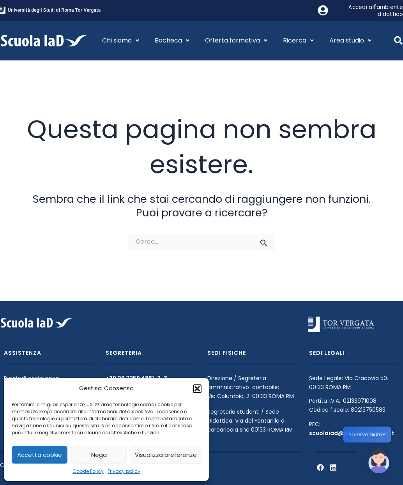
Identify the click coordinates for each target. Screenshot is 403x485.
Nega (99, 455)
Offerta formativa (236, 40)
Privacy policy (124, 471)
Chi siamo (120, 40)
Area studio (350, 40)
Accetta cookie (39, 455)
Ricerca (298, 40)
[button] (197, 389)
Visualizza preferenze (166, 455)
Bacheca (172, 40)
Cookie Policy (88, 471)
